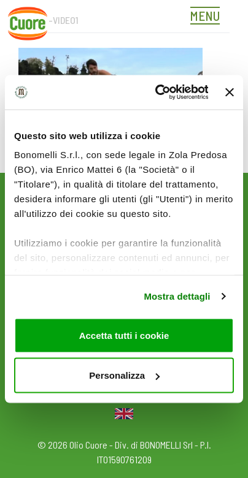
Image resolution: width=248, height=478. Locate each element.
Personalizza (124, 375)
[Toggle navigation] (208, 17)
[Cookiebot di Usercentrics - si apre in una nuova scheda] (157, 93)
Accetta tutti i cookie (124, 335)
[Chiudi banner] (229, 92)
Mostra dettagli (177, 296)
